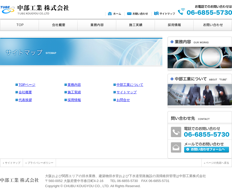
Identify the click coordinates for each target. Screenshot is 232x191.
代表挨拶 (25, 100)
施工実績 (74, 92)
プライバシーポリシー (39, 162)
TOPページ (27, 85)
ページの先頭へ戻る (216, 162)
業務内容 (74, 85)
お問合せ (123, 100)
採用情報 (74, 100)
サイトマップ (127, 92)
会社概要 (25, 92)
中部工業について (130, 85)
